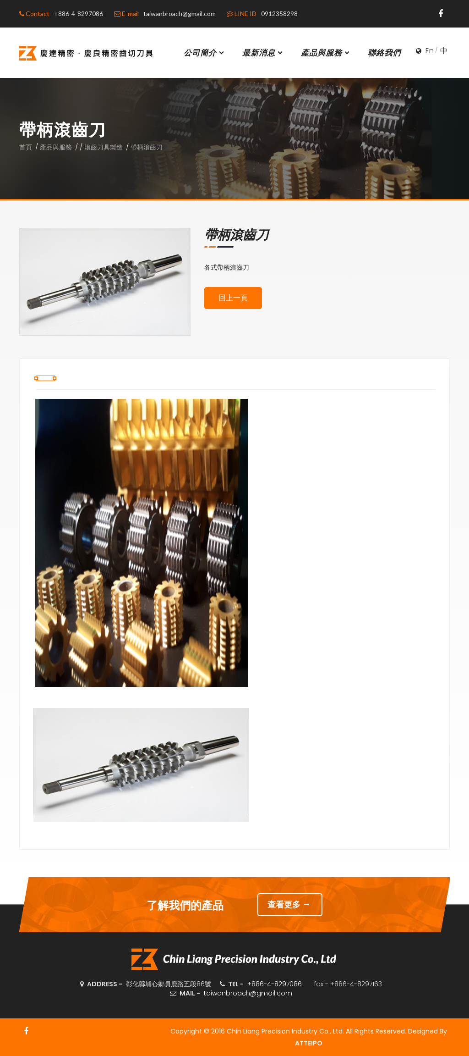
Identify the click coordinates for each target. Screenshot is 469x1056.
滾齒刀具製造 (103, 147)
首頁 (25, 147)
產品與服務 (326, 52)
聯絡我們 (384, 52)
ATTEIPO (308, 1043)
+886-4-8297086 (274, 984)
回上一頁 (233, 298)
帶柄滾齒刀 (147, 147)
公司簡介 (205, 52)
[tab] (45, 378)
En (429, 50)
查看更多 (290, 904)
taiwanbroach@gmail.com (248, 993)
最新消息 (263, 52)
